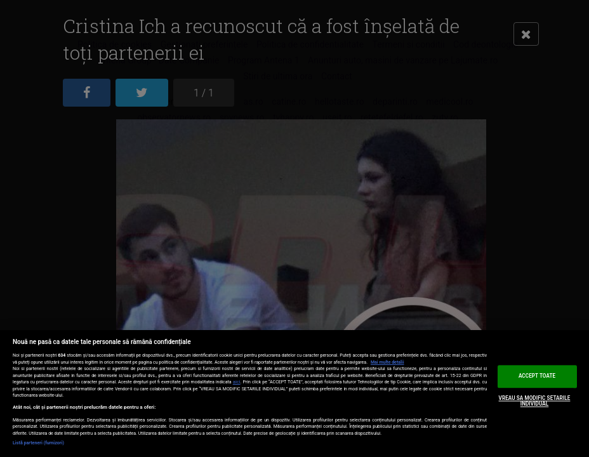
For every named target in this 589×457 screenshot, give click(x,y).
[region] (294, 393)
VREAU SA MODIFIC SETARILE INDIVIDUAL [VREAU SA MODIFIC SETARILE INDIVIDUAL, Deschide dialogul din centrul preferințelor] (535, 401)
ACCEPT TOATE (537, 376)
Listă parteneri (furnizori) (38, 443)
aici (237, 382)
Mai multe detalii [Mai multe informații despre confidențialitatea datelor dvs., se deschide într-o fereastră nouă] (387, 362)
